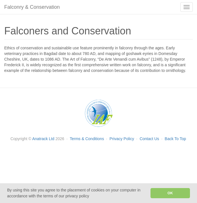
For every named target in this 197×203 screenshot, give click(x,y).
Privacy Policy (122, 138)
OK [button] (170, 193)
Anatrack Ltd (43, 138)
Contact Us (150, 138)
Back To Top (175, 138)
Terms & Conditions (87, 138)
